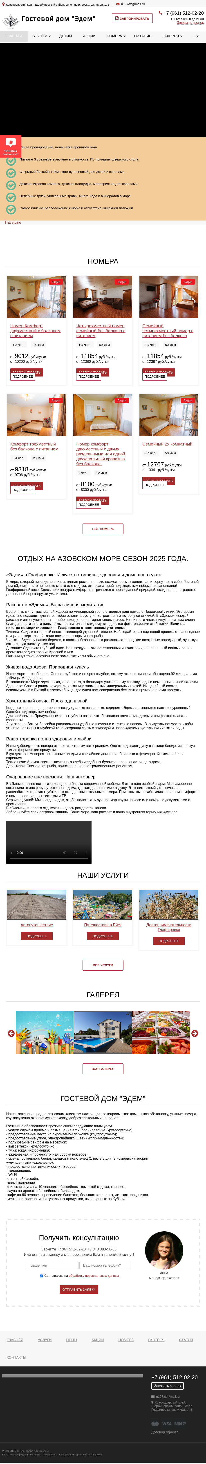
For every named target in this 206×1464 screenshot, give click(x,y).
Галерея (171, 36)
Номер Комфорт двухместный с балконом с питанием (35, 330)
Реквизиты (49, 1454)
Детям (65, 36)
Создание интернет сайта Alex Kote (80, 1454)
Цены (71, 1340)
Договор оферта (164, 1432)
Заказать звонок (190, 23)
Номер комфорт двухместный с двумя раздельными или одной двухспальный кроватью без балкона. (100, 454)
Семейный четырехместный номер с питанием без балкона (167, 330)
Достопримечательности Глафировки (168, 927)
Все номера (103, 529)
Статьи (186, 1340)
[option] (45, 1032)
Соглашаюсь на (81, 1275)
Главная (14, 36)
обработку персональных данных (94, 1275)
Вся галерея (103, 1069)
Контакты (16, 1357)
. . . (193, 36)
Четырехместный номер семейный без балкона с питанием (100, 330)
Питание (143, 36)
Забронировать (132, 18)
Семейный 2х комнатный (167, 444)
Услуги (40, 36)
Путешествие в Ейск (102, 925)
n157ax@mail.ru (133, 4)
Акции (89, 36)
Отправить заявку (79, 1289)
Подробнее (23, 376)
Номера (114, 36)
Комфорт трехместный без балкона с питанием (34, 446)
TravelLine (12, 222)
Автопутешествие (37, 925)
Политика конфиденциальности (21, 1454)
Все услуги (103, 965)
